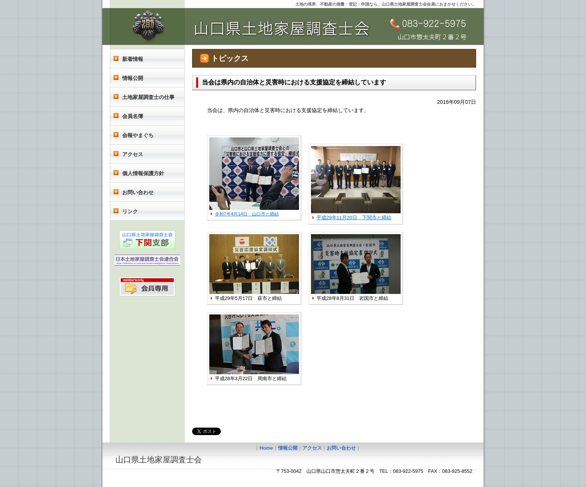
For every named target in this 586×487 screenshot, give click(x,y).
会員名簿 (132, 116)
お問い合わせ (138, 192)
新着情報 (132, 59)
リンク (130, 211)
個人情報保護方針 (143, 173)
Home (266, 448)
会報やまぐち (138, 135)
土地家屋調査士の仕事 (148, 97)
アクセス (132, 154)
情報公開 (132, 78)
